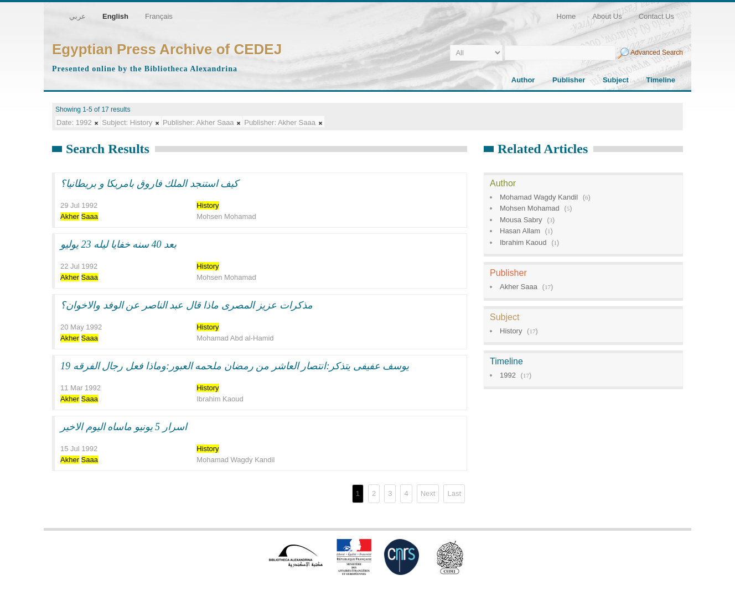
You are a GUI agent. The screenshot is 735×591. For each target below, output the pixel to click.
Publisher (568, 80)
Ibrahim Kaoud (523, 242)
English (115, 16)
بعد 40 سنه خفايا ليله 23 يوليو (118, 244)
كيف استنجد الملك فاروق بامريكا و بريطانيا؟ (149, 183)
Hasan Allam (520, 231)
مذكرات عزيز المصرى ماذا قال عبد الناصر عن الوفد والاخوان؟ (186, 305)
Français (159, 16)
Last (454, 493)
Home (566, 16)
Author (523, 80)
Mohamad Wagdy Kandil (539, 197)
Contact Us (656, 16)
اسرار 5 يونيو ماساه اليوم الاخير (123, 426)
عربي (77, 16)
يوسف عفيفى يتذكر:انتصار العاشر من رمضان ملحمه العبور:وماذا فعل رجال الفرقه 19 (235, 366)
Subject (616, 80)
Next (428, 493)
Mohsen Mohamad (530, 208)
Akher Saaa (518, 287)
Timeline (660, 80)
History (511, 331)
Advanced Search (656, 52)
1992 (508, 375)
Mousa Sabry (521, 220)
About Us (607, 16)
